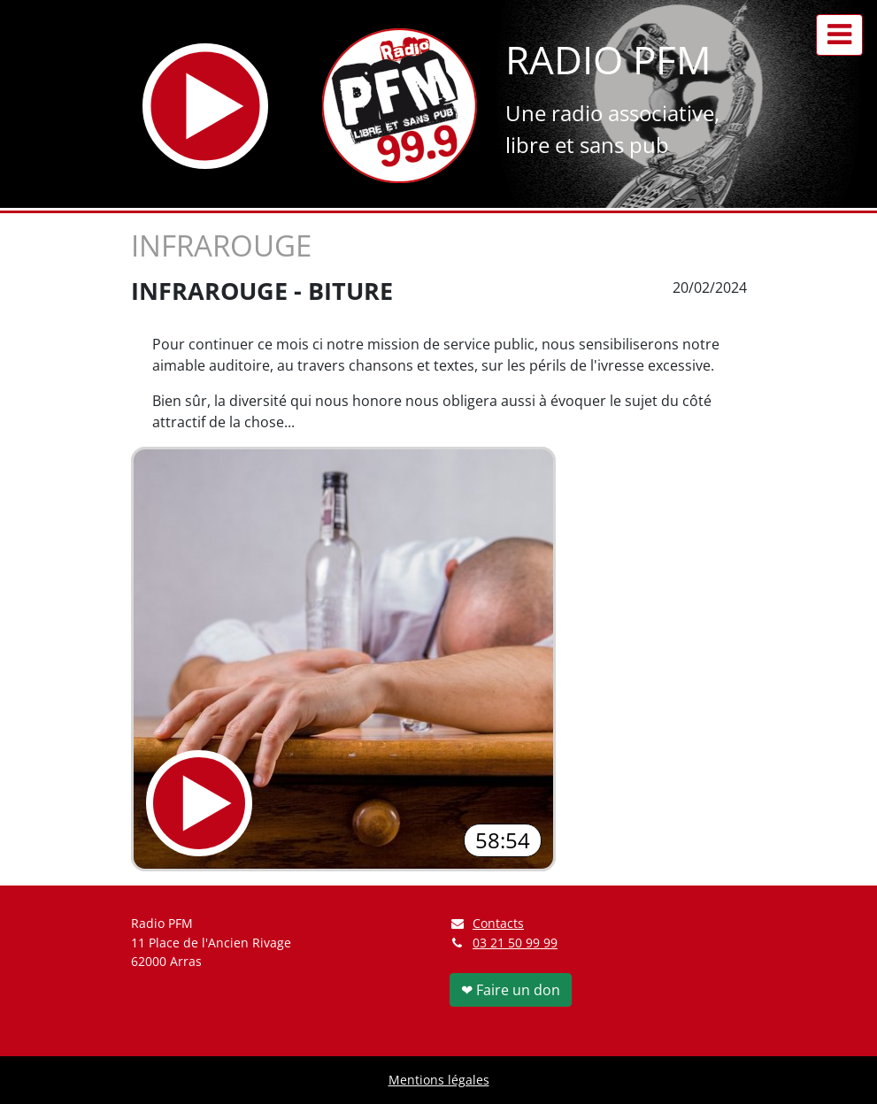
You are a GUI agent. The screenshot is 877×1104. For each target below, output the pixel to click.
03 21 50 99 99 (515, 942)
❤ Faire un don (510, 990)
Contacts (487, 923)
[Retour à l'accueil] (399, 105)
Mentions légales (438, 1079)
